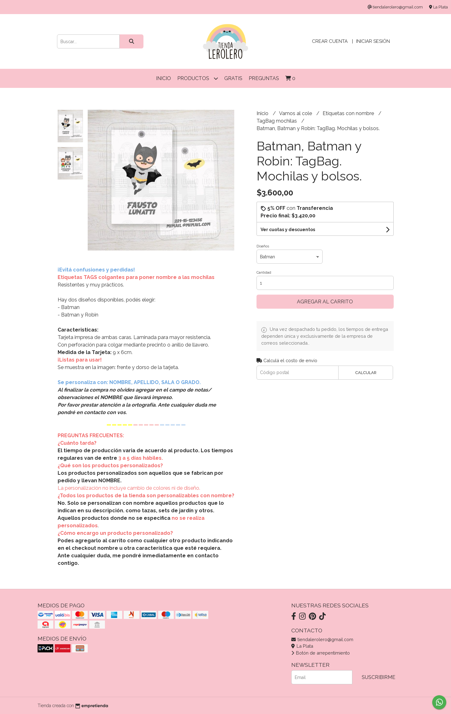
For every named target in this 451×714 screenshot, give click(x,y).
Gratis (233, 78)
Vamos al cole (296, 113)
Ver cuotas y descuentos (288, 229)
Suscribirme (378, 677)
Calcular (365, 372)
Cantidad (264, 273)
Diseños (263, 246)
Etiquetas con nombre (349, 113)
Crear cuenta (330, 41)
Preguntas (264, 78)
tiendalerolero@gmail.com (322, 639)
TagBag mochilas (277, 121)
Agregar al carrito (325, 302)
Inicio (163, 78)
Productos (197, 78)
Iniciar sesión (373, 41)
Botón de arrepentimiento (320, 653)
